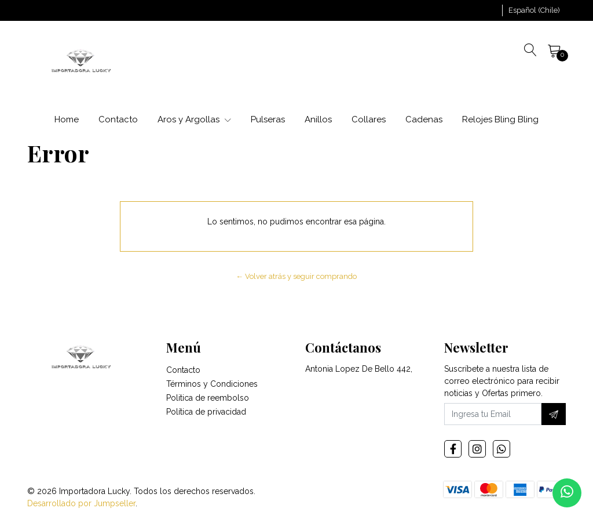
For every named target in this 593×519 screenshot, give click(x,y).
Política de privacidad (206, 411)
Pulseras (268, 119)
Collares (369, 119)
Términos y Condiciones (212, 384)
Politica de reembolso (207, 397)
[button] (534, 10)
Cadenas (423, 119)
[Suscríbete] (553, 414)
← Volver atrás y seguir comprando (296, 276)
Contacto (118, 119)
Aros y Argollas (194, 119)
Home (66, 119)
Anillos (318, 119)
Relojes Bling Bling (500, 119)
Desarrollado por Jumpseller (81, 503)
